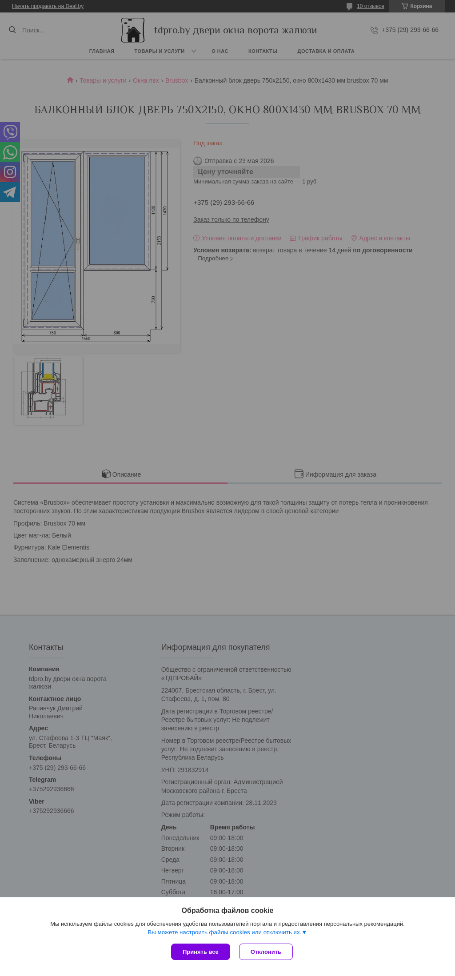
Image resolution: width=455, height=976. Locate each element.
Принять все (201, 951)
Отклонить (266, 951)
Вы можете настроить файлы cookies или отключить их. (224, 932)
